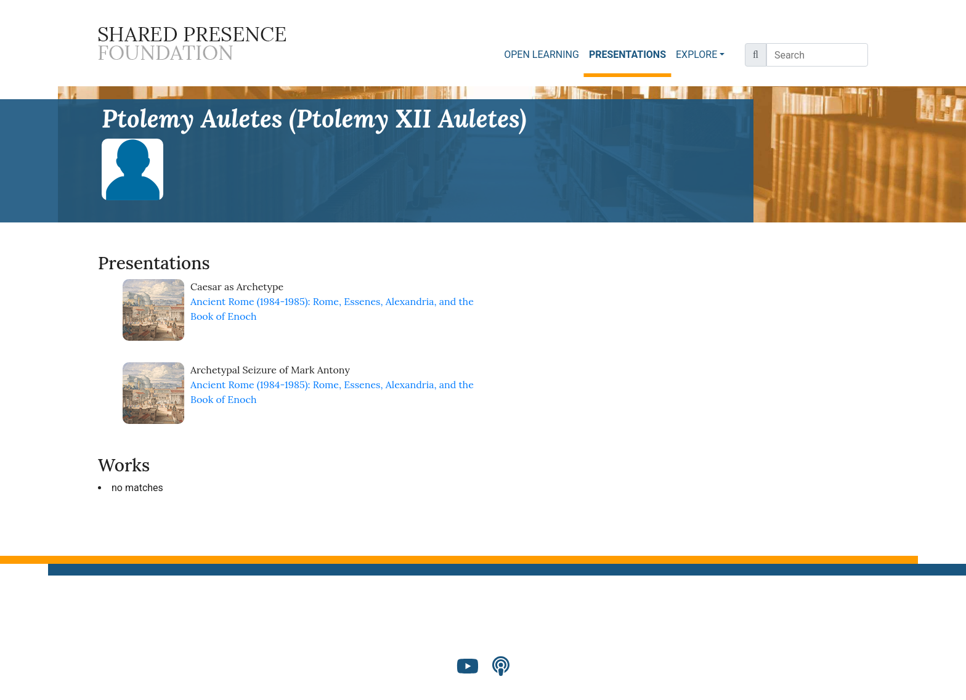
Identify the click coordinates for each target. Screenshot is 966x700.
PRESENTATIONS (630, 53)
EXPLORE (696, 54)
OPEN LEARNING (541, 54)
